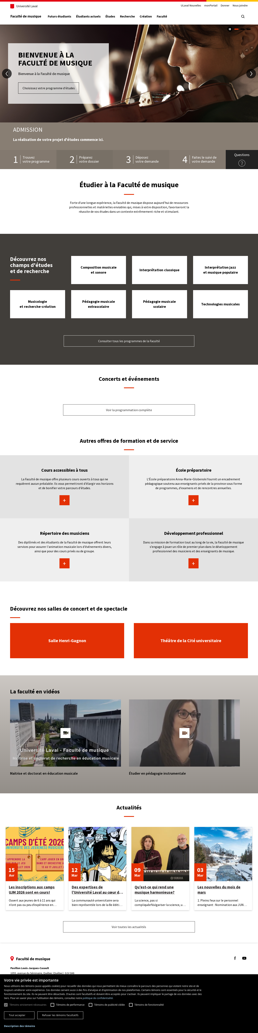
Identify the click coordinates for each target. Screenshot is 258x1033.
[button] (65, 733)
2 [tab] (242, 29)
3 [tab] (249, 29)
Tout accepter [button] (17, 1015)
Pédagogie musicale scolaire (159, 304)
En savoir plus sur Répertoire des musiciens (64, 563)
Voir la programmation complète (129, 410)
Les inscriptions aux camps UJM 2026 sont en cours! (32, 890)
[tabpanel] (129, 73)
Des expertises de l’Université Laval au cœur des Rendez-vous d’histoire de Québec (97, 890)
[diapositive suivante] (251, 73)
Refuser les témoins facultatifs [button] (60, 1015)
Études (111, 16)
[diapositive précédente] (7, 73)
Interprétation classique (159, 270)
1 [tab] (236, 29)
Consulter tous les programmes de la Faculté (129, 341)
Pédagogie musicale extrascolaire (98, 304)
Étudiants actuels (89, 16)
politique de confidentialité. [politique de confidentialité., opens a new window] (98, 998)
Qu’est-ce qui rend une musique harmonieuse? (155, 890)
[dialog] (129, 1003)
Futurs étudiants (60, 16)
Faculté (163, 16)
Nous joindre (239, 5)
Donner (224, 5)
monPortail (209, 5)
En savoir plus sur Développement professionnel (193, 563)
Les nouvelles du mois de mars (219, 890)
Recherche (128, 16)
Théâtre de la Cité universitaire (190, 640)
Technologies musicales (220, 304)
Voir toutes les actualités (129, 927)
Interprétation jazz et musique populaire (220, 270)
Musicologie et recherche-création (38, 304)
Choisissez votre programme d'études (49, 88)
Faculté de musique (26, 16)
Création (147, 16)
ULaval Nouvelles (190, 5)
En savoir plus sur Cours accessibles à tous (64, 500)
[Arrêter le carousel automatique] (229, 29)
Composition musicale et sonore (99, 270)
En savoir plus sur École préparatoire (193, 500)
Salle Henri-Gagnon (67, 640)
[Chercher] (242, 16)
